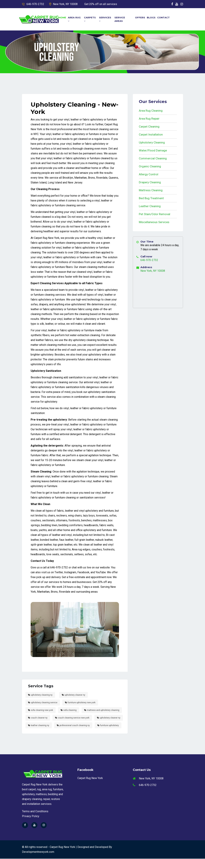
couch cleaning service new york (72, 718)
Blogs (151, 17)
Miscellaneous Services (154, 222)
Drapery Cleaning (150, 182)
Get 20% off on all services (100, 4)
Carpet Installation (151, 134)
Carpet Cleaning (149, 126)
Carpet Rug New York (90, 778)
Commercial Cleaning (153, 158)
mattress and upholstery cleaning (101, 710)
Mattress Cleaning (151, 190)
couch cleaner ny (37, 718)
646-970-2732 (35, 4)
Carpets (90, 19)
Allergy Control (148, 174)
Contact (163, 17)
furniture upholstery (108, 726)
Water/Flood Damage (153, 150)
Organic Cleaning (150, 166)
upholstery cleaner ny (73, 695)
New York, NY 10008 (65, 4)
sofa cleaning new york (40, 710)
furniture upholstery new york (80, 703)
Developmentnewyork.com (38, 852)
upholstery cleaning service (42, 703)
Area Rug (74, 19)
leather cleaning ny (38, 726)
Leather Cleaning (150, 206)
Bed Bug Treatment (151, 198)
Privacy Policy (30, 816)
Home (62, 17)
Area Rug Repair (149, 118)
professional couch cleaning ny (73, 726)
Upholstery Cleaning (152, 142)
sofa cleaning (69, 710)
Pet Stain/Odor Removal (154, 214)
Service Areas (119, 19)
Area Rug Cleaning (151, 110)
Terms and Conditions (35, 811)
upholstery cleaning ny (40, 695)
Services (105, 19)
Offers (140, 17)
